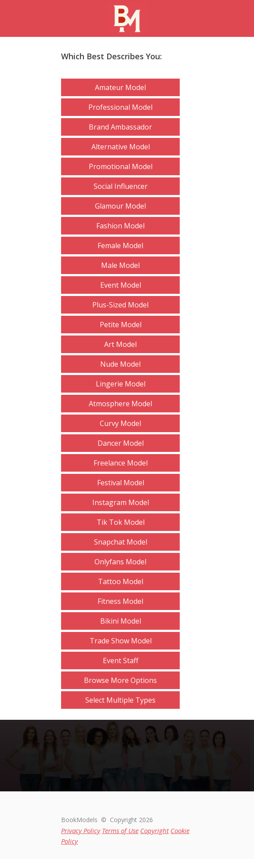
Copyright (154, 830)
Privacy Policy (80, 830)
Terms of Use (120, 830)
